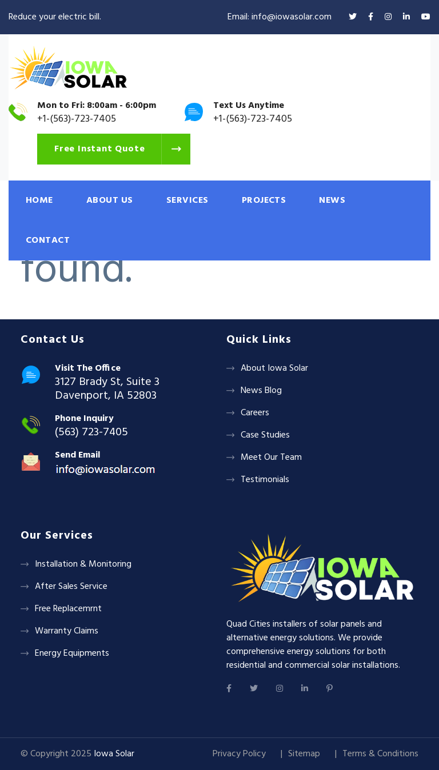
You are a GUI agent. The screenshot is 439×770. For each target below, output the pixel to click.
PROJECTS (264, 200)
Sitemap (304, 754)
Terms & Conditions (380, 754)
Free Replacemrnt (68, 609)
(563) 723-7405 (91, 432)
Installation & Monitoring (83, 564)
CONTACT (48, 240)
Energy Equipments (72, 653)
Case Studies (265, 435)
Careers (255, 413)
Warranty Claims (66, 631)
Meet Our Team (271, 457)
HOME (39, 200)
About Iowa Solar (274, 368)
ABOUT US (109, 200)
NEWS (332, 200)
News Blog (261, 391)
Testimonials (265, 480)
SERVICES (187, 200)
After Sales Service (71, 586)
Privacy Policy (239, 754)
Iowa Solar (114, 754)
